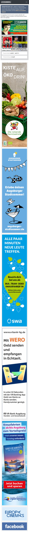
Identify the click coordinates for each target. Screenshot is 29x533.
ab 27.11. (17, 53)
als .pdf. (13, 57)
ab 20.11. (12, 53)
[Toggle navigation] (26, 2)
